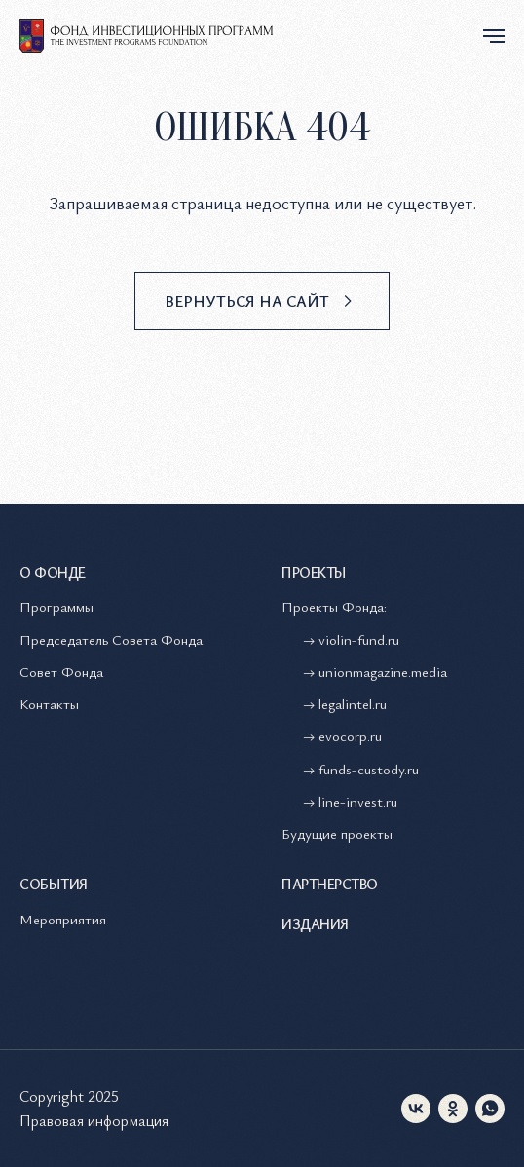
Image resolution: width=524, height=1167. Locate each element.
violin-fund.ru (358, 639)
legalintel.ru (354, 703)
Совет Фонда (61, 671)
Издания (315, 923)
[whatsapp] (490, 1108)
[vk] (415, 1108)
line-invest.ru (357, 800)
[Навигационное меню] (494, 36)
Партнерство (329, 883)
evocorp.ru (350, 735)
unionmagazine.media (382, 671)
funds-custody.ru (368, 768)
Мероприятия (62, 918)
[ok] (453, 1108)
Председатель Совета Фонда (111, 639)
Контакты (49, 703)
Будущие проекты (337, 833)
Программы (56, 606)
